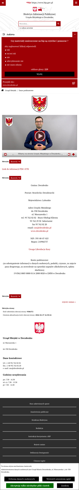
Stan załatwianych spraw (39, 404)
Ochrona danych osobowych (22, 479)
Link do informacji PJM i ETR (15, 169)
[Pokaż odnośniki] (3, 3)
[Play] (39, 136)
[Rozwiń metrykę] (15, 161)
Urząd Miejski (10, 90)
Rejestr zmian (39, 444)
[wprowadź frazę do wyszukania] (37, 23)
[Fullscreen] (73, 154)
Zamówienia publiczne (40, 412)
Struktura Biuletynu (39, 420)
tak (8, 50)
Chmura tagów (39, 461)
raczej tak (11, 53)
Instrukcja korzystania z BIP (39, 436)
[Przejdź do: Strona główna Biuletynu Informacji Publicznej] (2, 90)
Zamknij (65, 485)
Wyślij (39, 74)
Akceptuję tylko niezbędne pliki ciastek (29, 485)
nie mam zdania (14, 64)
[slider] (37, 154)
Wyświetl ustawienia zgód (58, 479)
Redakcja (39, 428)
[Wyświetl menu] (76, 3)
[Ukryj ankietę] (75, 34)
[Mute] (69, 154)
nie (8, 57)
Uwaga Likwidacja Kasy (39, 249)
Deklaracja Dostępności (39, 453)
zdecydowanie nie (15, 61)
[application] (39, 136)
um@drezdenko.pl (42, 227)
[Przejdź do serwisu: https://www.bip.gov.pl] (39, 2)
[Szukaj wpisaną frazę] (58, 23)
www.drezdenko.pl (39, 231)
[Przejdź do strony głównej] (39, 13)
